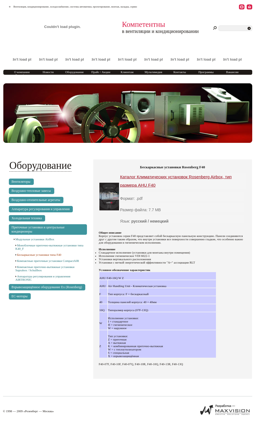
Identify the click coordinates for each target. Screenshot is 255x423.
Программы (205, 72)
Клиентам (127, 72)
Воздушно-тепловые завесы (31, 191)
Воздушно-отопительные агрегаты (36, 200)
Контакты (179, 72)
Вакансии (232, 72)
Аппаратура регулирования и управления (41, 209)
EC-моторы (20, 296)
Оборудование (74, 72)
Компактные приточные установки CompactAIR (48, 260)
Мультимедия (153, 72)
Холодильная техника (27, 218)
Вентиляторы (21, 182)
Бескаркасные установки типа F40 (39, 254)
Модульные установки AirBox (35, 239)
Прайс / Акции (100, 72)
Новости (48, 72)
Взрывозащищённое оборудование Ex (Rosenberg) (47, 287)
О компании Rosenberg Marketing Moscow (22, 75)
